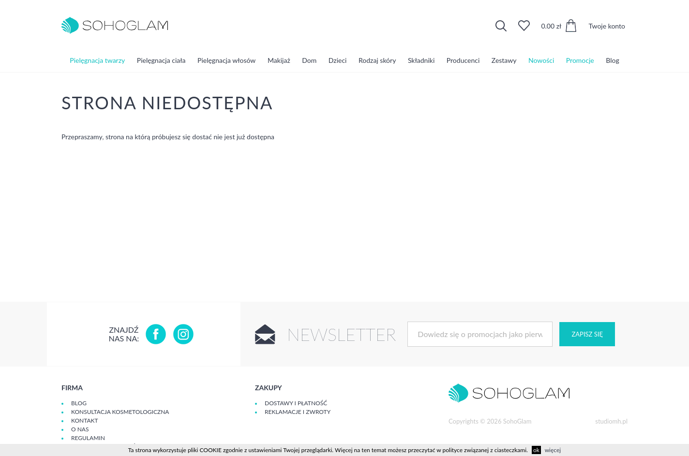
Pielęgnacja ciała (161, 60)
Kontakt (84, 420)
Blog (612, 60)
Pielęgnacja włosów (226, 60)
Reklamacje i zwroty (297, 411)
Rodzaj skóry (377, 60)
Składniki (421, 60)
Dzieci (338, 60)
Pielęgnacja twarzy (97, 60)
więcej (553, 450)
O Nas (80, 429)
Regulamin (88, 437)
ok (536, 450)
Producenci (463, 60)
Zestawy (504, 60)
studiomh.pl (611, 421)
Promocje (580, 60)
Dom (309, 60)
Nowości (541, 60)
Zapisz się (586, 334)
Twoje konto (606, 26)
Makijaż (279, 60)
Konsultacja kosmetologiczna (120, 411)
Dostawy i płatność (296, 403)
